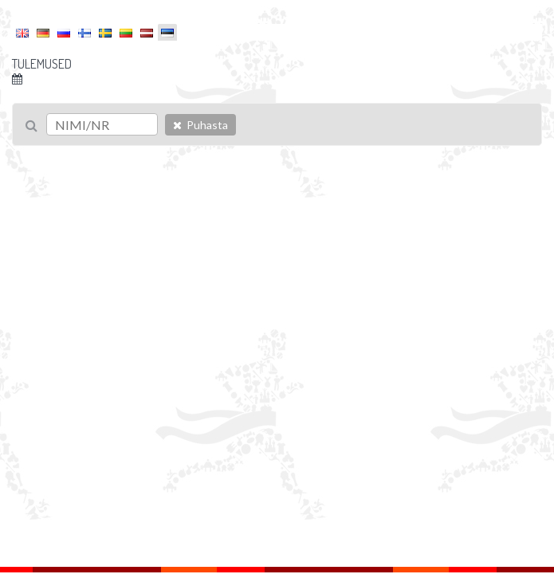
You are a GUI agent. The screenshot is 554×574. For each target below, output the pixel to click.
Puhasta (200, 125)
